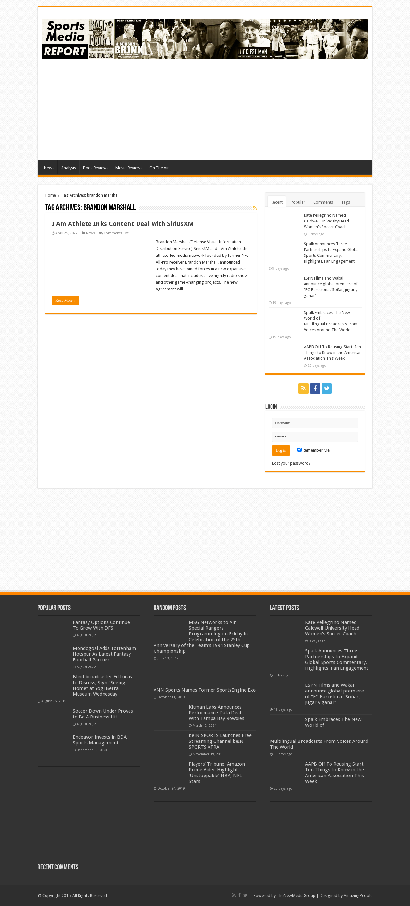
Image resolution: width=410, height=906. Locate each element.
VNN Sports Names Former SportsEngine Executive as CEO (219, 690)
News (49, 167)
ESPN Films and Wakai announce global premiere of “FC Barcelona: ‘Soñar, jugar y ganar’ (334, 693)
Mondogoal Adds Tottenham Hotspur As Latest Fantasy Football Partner (104, 654)
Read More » (65, 300)
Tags (345, 202)
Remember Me (313, 450)
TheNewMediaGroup (296, 895)
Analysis (68, 167)
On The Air (159, 167)
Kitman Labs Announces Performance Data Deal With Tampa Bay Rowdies (216, 712)
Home (50, 195)
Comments (323, 202)
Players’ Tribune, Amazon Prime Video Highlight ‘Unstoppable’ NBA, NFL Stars (217, 772)
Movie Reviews (128, 167)
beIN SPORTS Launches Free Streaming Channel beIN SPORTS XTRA (220, 741)
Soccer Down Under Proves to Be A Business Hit (103, 714)
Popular (298, 202)
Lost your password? (291, 463)
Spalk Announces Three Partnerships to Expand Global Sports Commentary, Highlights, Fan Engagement (336, 659)
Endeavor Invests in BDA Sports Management (100, 740)
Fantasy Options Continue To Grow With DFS (101, 625)
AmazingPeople (358, 895)
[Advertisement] (251, 109)
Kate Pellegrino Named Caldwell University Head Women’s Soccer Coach (326, 221)
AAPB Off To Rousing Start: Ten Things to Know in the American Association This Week (333, 352)
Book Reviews (95, 167)
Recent (277, 202)
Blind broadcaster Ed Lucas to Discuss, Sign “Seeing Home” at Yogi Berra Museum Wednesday (102, 685)
